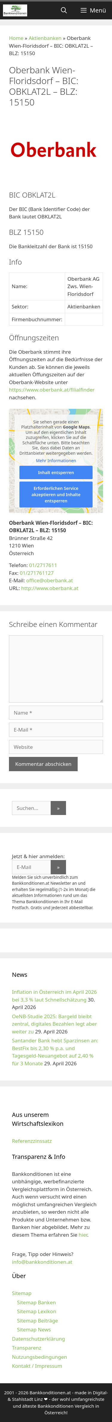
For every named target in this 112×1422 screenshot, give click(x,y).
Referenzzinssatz (32, 1140)
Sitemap (21, 1293)
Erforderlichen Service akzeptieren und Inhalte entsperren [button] (56, 494)
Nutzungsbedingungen (39, 1356)
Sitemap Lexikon (36, 1311)
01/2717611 (43, 565)
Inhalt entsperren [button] (56, 472)
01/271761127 (36, 572)
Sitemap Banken (36, 1302)
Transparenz (26, 1347)
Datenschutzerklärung (38, 1338)
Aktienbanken (45, 38)
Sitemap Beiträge (37, 1320)
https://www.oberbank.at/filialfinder (52, 389)
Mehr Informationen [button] (56, 460)
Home (16, 38)
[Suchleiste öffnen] (64, 10)
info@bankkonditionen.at (42, 1261)
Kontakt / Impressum (37, 1365)
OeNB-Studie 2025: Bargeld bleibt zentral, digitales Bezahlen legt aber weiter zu (54, 1024)
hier (83, 1234)
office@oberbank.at (49, 580)
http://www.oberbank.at (50, 588)
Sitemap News (34, 1329)
